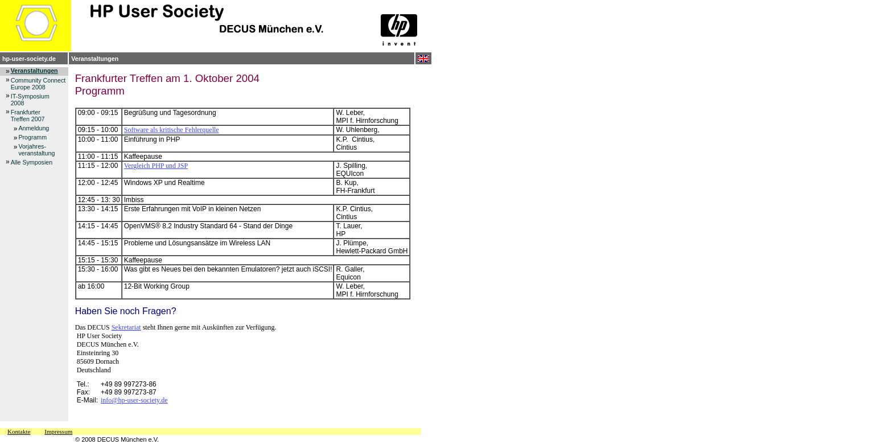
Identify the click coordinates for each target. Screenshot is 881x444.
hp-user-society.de (29, 58)
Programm (32, 137)
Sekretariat (126, 327)
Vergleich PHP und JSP (156, 166)
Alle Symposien (31, 162)
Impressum (58, 431)
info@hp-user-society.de (134, 400)
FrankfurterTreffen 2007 (28, 115)
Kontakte (18, 431)
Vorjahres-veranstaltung (36, 150)
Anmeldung (33, 128)
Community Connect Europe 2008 (38, 84)
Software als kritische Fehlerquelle (171, 130)
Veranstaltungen (94, 58)
